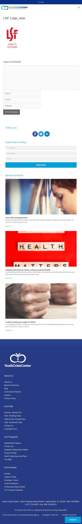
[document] (41, 262)
